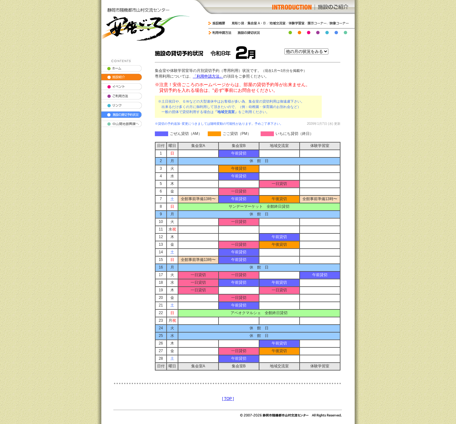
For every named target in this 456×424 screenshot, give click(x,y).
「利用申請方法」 (208, 76)
